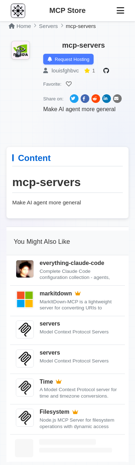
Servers (48, 26)
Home (20, 26)
